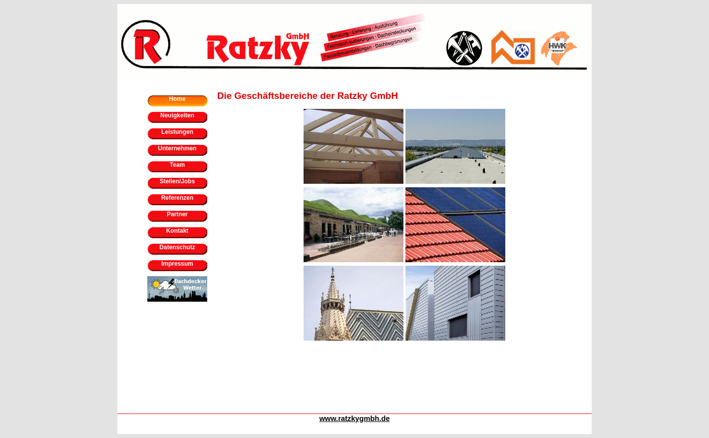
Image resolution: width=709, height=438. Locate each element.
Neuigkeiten (177, 115)
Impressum (177, 263)
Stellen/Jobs (177, 181)
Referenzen (177, 197)
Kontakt (177, 230)
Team (177, 164)
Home (177, 98)
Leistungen (177, 131)
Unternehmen (177, 148)
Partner (177, 214)
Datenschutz (177, 247)
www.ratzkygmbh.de (354, 419)
